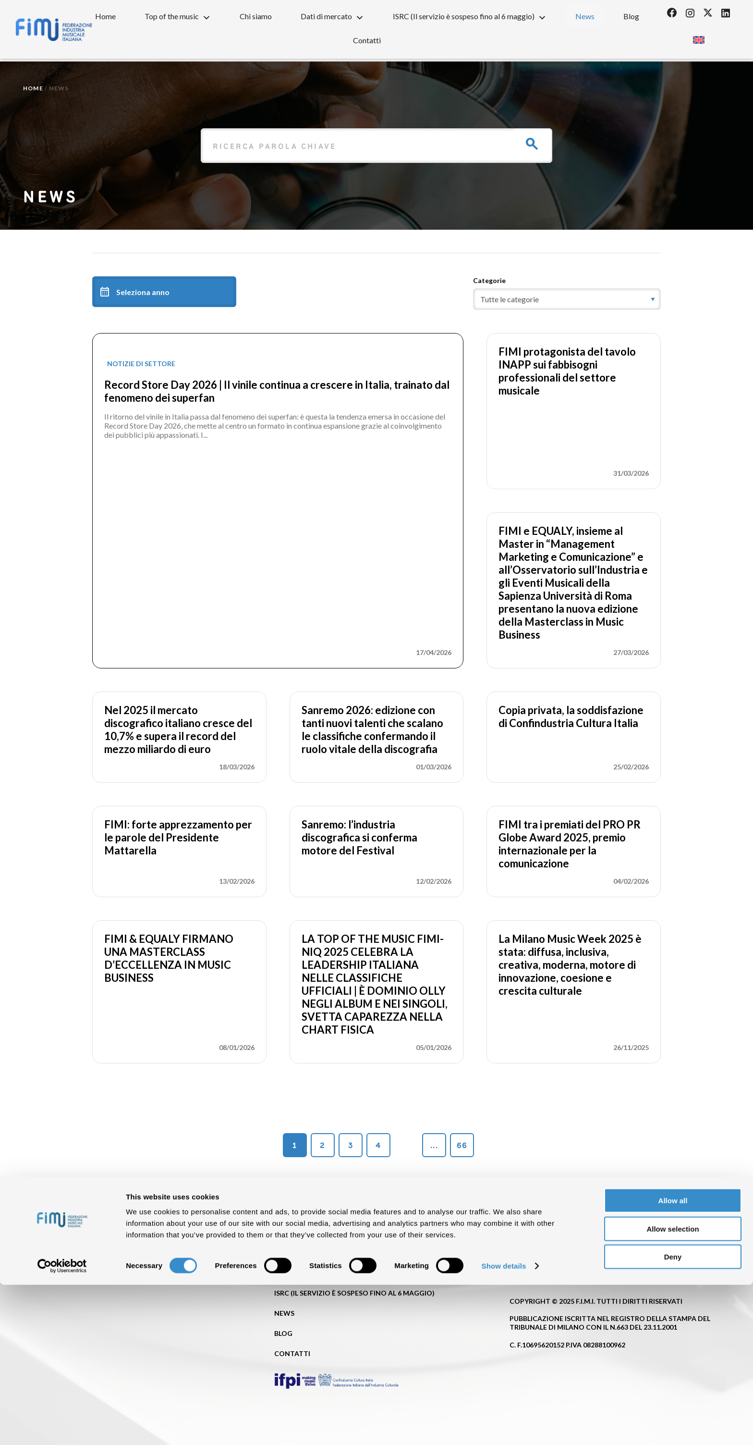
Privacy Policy (537, 1265)
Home (105, 16)
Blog (631, 16)
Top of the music (178, 15)
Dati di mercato (332, 15)
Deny (673, 1417)
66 (462, 1145)
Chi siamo (256, 16)
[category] (567, 299)
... (434, 1145)
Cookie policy (646, 1265)
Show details (504, 1426)
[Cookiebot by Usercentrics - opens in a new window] (62, 1426)
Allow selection (672, 1389)
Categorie (489, 280)
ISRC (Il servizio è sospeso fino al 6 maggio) (470, 15)
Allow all (673, 1361)
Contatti (367, 40)
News (585, 16)
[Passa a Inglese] (698, 37)
